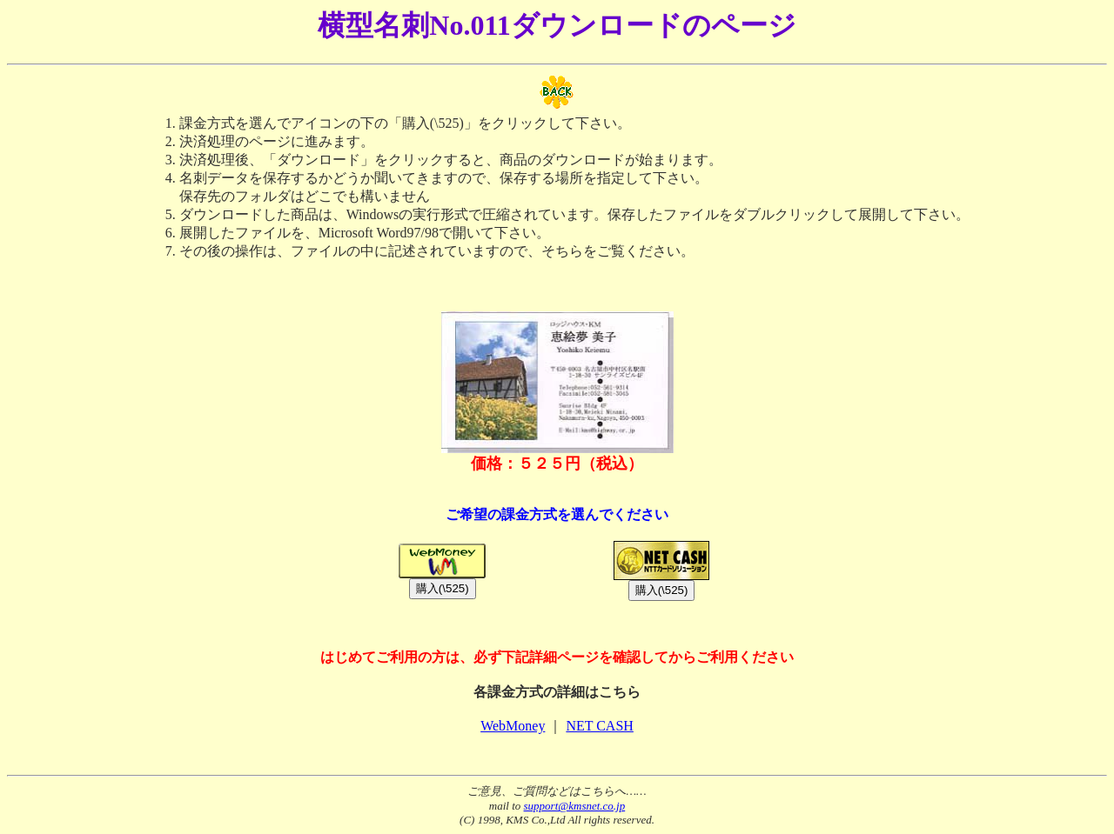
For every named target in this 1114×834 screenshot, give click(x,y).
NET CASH (600, 725)
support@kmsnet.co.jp (575, 805)
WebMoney (512, 725)
